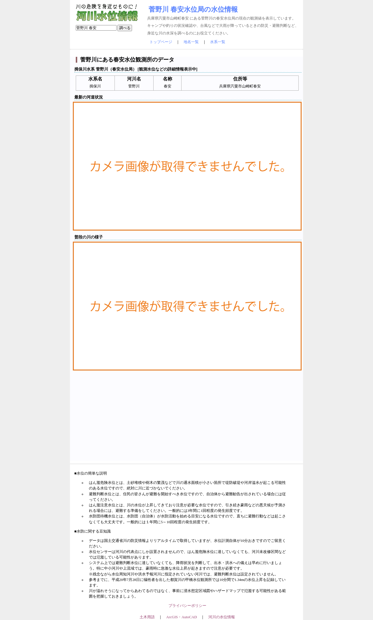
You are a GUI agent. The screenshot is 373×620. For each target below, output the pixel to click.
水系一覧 (217, 42)
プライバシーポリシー (187, 606)
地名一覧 (191, 42)
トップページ (160, 42)
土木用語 (147, 617)
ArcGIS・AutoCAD (181, 617)
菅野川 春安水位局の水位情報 (193, 9)
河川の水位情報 (221, 617)
